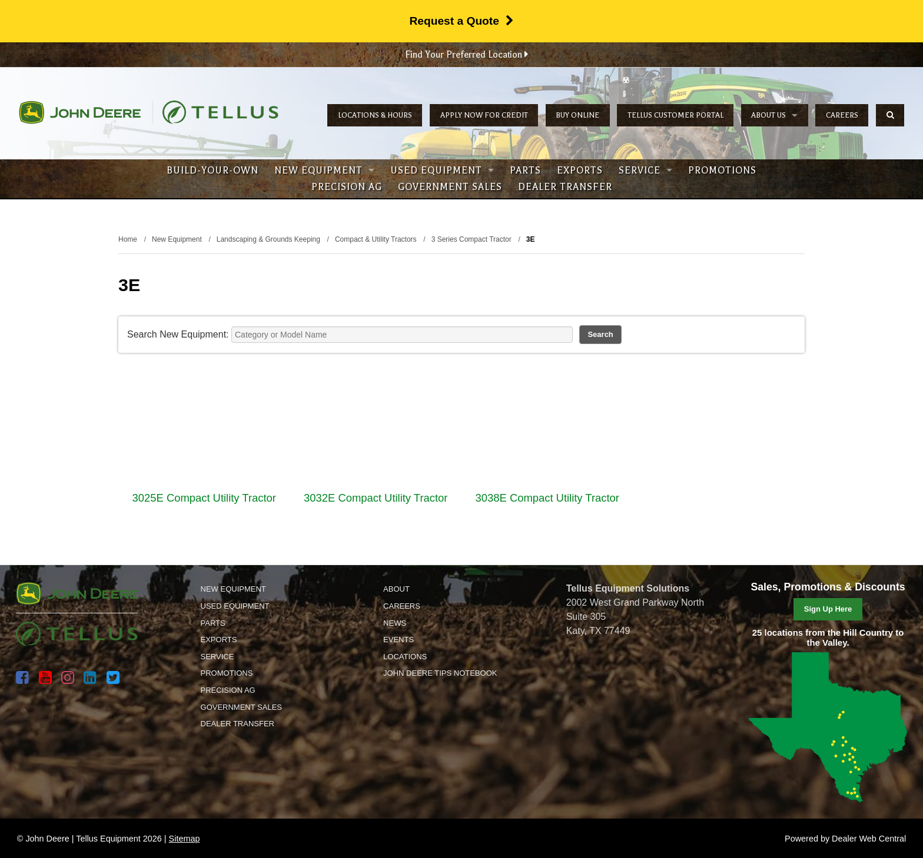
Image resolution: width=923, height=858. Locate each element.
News (394, 623)
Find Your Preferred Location (466, 54)
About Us (774, 115)
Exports (580, 170)
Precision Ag (346, 187)
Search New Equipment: (178, 334)
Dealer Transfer (565, 187)
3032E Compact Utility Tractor (375, 498)
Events (398, 639)
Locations (405, 656)
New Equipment (324, 170)
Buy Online (577, 115)
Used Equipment (442, 170)
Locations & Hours (375, 115)
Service (645, 170)
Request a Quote (461, 21)
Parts (525, 170)
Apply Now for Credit (484, 115)
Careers (842, 115)
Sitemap (184, 838)
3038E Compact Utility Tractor (547, 498)
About (396, 589)
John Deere (80, 112)
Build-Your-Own (212, 170)
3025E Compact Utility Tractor (204, 498)
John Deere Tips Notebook (440, 673)
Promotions (722, 170)
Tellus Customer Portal (675, 115)
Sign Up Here (828, 609)
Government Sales (450, 187)
